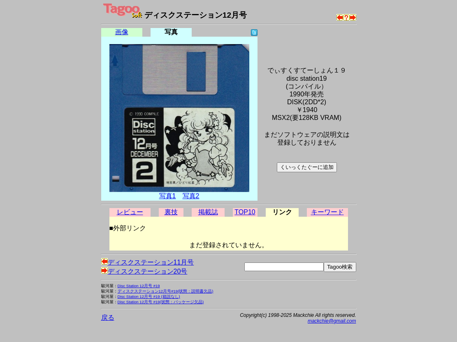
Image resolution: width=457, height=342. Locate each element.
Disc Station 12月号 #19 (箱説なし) (149, 296)
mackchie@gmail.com (332, 321)
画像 (121, 31)
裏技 (171, 212)
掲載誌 (208, 212)
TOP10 (244, 212)
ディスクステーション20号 (144, 271)
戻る (107, 317)
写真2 (191, 195)
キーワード (327, 212)
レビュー (130, 212)
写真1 (167, 195)
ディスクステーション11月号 (147, 262)
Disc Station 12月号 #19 (139, 285)
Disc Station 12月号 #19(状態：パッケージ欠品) (161, 302)
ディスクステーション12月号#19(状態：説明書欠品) (165, 291)
